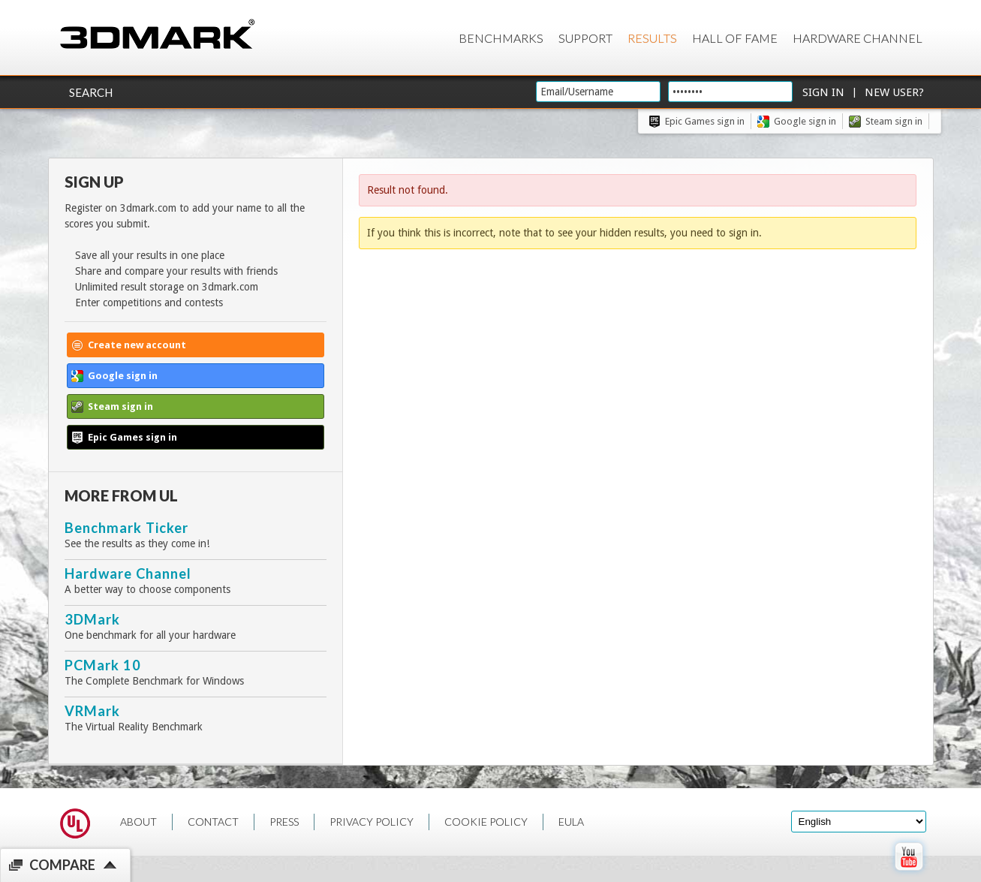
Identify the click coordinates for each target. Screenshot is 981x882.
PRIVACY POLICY (372, 821)
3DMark (92, 619)
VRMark (92, 711)
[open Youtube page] (908, 874)
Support (585, 38)
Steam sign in (893, 121)
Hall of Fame (735, 38)
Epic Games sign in (705, 121)
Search (91, 92)
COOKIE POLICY (486, 821)
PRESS (284, 821)
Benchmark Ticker (126, 527)
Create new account (137, 345)
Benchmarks (501, 38)
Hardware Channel (857, 38)
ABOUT (138, 821)
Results (652, 38)
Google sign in (805, 121)
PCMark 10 (103, 665)
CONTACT (213, 821)
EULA (571, 821)
